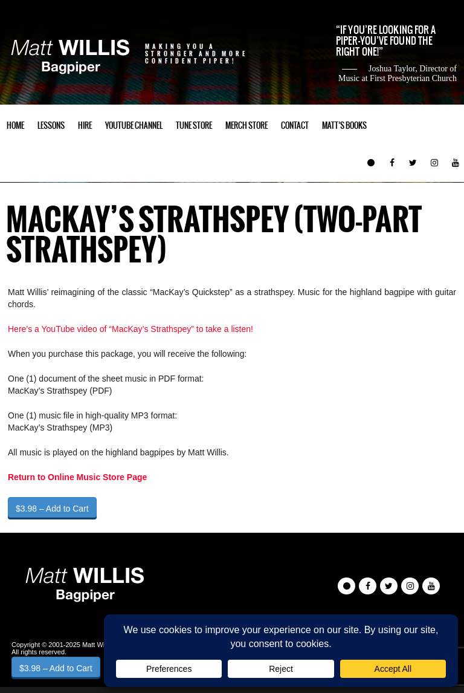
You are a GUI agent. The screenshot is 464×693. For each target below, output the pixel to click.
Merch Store (246, 125)
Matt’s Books (344, 125)
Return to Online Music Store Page (77, 477)
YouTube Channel (134, 125)
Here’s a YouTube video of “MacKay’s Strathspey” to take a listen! (130, 329)
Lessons (51, 125)
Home (15, 125)
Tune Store (194, 125)
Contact (295, 125)
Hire (85, 125)
